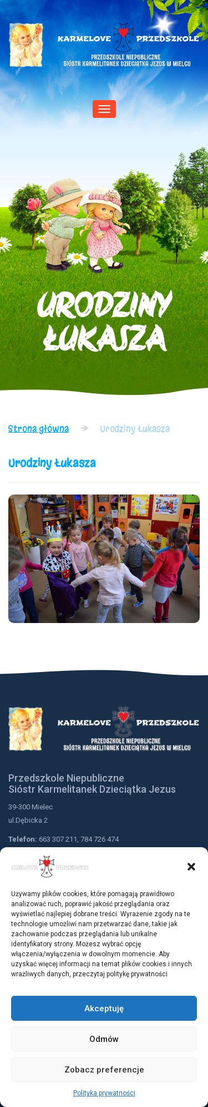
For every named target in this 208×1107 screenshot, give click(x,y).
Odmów (104, 1039)
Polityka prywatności (104, 1093)
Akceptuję (104, 1009)
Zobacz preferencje (104, 1070)
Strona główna (38, 428)
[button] (191, 866)
